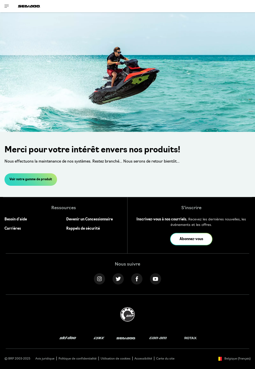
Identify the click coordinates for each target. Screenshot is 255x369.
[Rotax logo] (190, 338)
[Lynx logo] (99, 338)
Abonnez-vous (191, 239)
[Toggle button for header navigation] (6, 6)
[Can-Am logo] (158, 338)
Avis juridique (45, 358)
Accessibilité (143, 358)
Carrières (12, 229)
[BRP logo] (127, 314)
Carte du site (165, 358)
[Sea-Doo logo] (29, 6)
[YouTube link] (155, 279)
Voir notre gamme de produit (30, 179)
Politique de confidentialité (78, 358)
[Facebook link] (136, 279)
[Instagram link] (99, 279)
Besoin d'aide (15, 219)
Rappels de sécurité (83, 229)
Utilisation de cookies (115, 358)
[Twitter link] (118, 279)
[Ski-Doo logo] (67, 338)
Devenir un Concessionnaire (89, 219)
